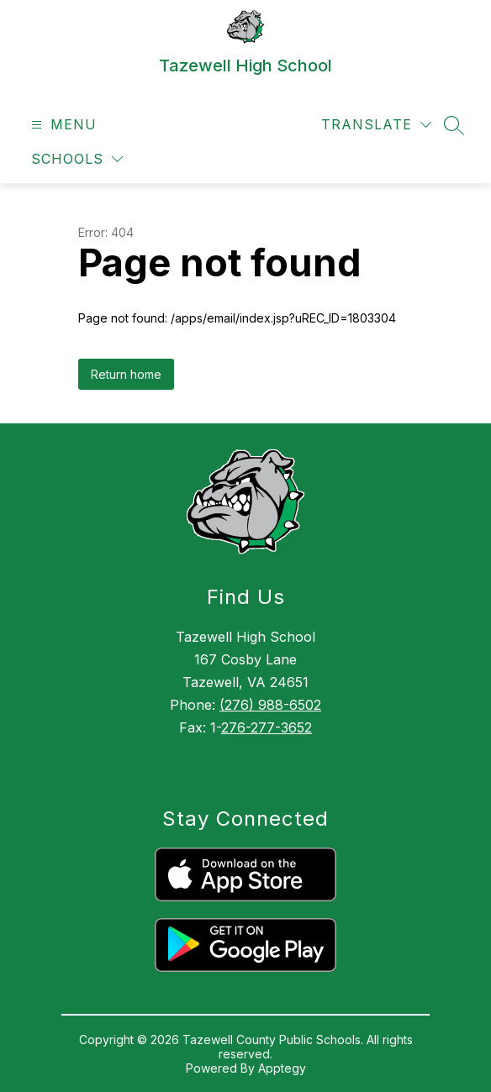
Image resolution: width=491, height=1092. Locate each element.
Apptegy (282, 1068)
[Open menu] (62, 124)
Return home (126, 374)
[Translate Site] (376, 124)
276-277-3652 (266, 727)
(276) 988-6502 (270, 704)
